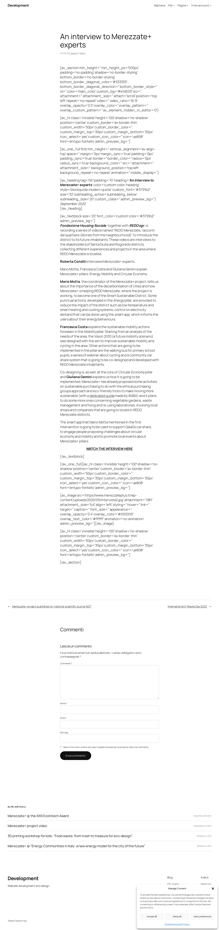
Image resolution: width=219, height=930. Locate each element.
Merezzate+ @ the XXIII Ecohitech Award (38, 816)
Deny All (177, 916)
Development (18, 5)
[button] (212, 888)
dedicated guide (102, 395)
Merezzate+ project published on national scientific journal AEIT (51, 606)
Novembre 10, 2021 (202, 825)
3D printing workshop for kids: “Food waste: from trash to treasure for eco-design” (70, 836)
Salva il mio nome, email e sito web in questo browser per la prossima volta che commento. (106, 747)
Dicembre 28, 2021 (202, 815)
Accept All (152, 916)
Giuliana (73, 53)
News (82, 53)
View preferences (202, 916)
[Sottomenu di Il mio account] (210, 5)
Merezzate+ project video (27, 826)
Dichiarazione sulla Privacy (177, 924)
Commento (66, 663)
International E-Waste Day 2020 (187, 606)
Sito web (64, 732)
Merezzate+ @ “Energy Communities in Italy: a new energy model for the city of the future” (76, 846)
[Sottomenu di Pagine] (188, 5)
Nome (63, 703)
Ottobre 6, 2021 (204, 836)
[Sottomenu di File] (174, 5)
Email (63, 717)
